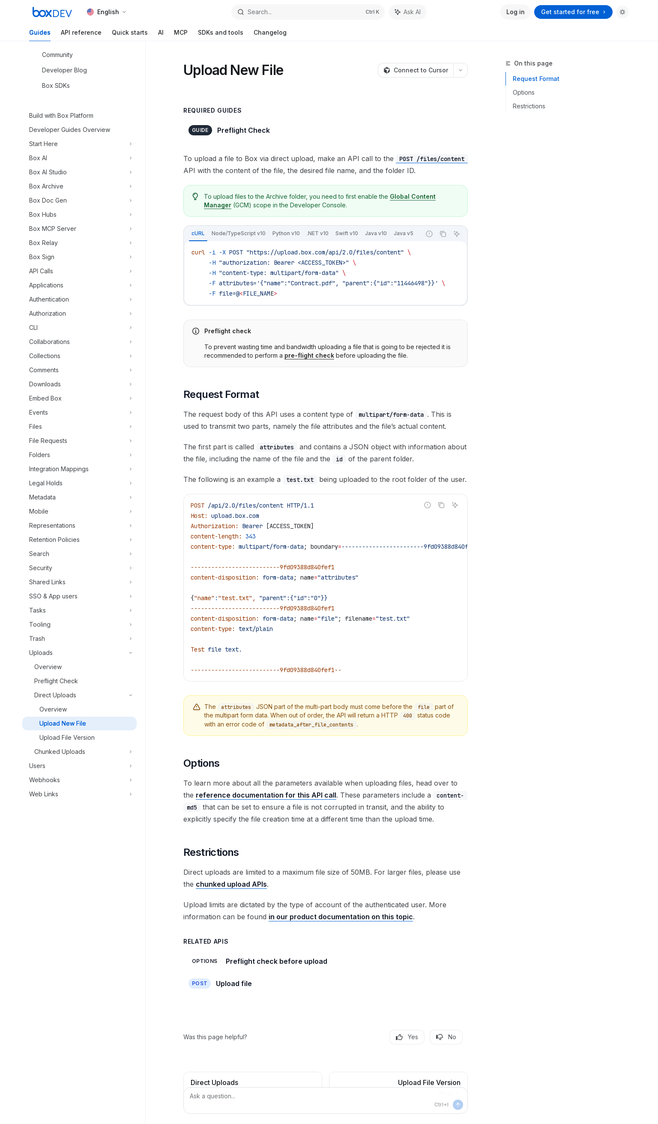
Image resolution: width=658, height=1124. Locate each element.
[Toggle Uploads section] (79, 653)
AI (161, 35)
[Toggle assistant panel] (408, 12)
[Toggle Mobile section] (79, 511)
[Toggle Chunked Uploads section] (79, 752)
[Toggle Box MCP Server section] (79, 229)
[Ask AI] (456, 233)
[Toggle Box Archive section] (79, 186)
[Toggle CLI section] (79, 328)
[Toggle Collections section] (79, 356)
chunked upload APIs (231, 884)
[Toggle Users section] (79, 766)
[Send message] (458, 1105)
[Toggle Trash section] (79, 639)
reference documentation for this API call (266, 795)
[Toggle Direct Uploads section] (79, 695)
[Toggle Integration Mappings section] (79, 469)
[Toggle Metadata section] (79, 497)
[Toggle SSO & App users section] (79, 596)
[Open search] (308, 12)
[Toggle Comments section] (79, 370)
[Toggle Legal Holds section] (79, 483)
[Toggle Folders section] (79, 455)
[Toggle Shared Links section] (79, 582)
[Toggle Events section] (79, 412)
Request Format (536, 78)
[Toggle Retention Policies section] (79, 540)
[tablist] (302, 234)
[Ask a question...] (325, 1100)
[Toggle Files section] (79, 426)
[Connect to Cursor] (415, 70)
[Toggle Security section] (79, 568)
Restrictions (529, 106)
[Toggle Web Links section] (79, 794)
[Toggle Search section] (79, 554)
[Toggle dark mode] (622, 12)
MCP (181, 35)
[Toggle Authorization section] (79, 313)
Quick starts (130, 35)
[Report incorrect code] (429, 233)
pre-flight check (309, 355)
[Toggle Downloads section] (79, 384)
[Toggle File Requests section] (79, 441)
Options (524, 92)
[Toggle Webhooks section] (79, 780)
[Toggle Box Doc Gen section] (79, 200)
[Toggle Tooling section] (79, 624)
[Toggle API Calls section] (79, 271)
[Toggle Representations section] (79, 525)
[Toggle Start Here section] (79, 144)
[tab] (198, 233)
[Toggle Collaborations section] (79, 342)
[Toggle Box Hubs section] (79, 214)
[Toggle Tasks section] (79, 610)
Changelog (270, 35)
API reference (81, 35)
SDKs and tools (220, 35)
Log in (515, 11)
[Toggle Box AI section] (79, 158)
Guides (40, 35)
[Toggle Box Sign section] (79, 257)
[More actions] (460, 70)
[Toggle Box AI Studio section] (79, 172)
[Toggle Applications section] (79, 285)
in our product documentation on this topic (341, 916)
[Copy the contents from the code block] (443, 233)
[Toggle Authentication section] (79, 299)
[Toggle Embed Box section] (79, 398)
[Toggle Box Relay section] (79, 243)
